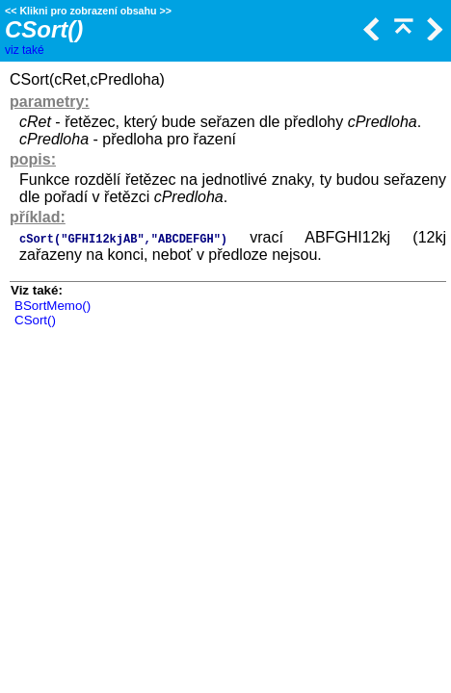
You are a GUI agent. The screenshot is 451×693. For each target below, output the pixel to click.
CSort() (35, 320)
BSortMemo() (52, 305)
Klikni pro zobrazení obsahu (87, 10)
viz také (24, 50)
